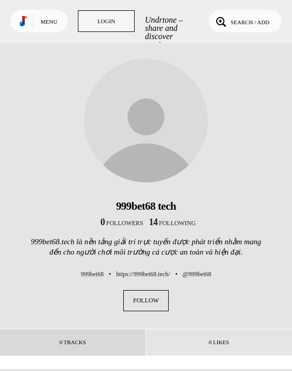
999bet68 (92, 274)
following (172, 223)
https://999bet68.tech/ (143, 274)
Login (106, 21)
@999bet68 (197, 274)
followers (122, 223)
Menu (49, 22)
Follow (146, 300)
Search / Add (241, 21)
